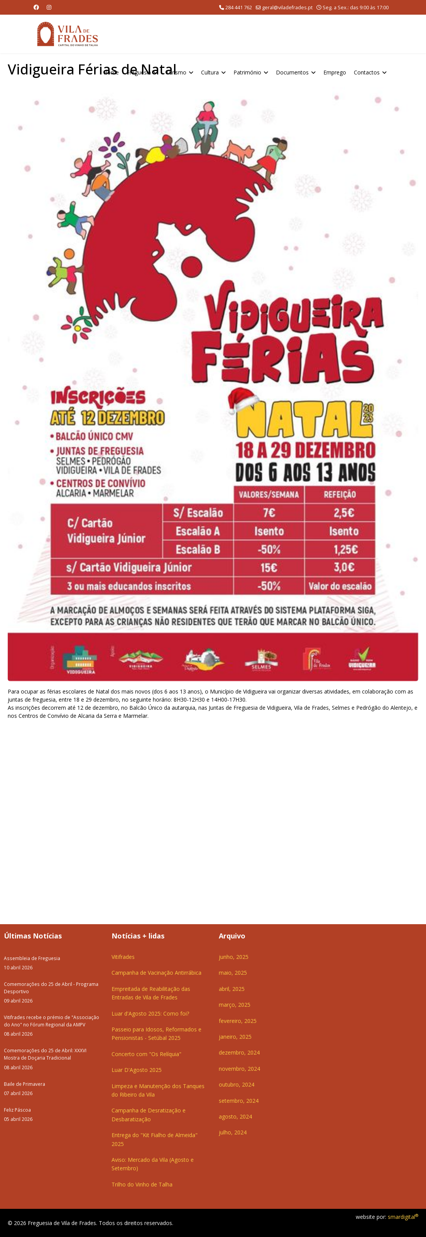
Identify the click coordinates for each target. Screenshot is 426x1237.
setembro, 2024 (239, 1100)
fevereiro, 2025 (238, 1020)
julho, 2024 (233, 1132)
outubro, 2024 (236, 1084)
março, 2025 (234, 1004)
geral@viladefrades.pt (287, 7)
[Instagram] (49, 7)
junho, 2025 (233, 956)
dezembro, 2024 (239, 1052)
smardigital (403, 1216)
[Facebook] (36, 7)
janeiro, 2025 (235, 1036)
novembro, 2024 (239, 1068)
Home (111, 72)
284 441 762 (238, 7)
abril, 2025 (232, 988)
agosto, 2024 (235, 1116)
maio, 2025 (233, 972)
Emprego (334, 72)
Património (247, 72)
